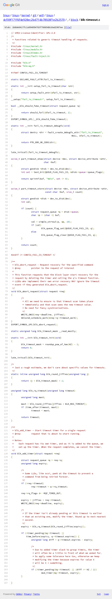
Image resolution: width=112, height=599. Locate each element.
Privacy (27, 594)
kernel (25, 15)
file (67, 27)
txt (99, 594)
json (106, 594)
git (34, 15)
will (41, 15)
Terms (36, 594)
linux (6, 15)
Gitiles (19, 594)
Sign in (105, 4)
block (74, 20)
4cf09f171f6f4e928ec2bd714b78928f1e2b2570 (34, 20)
